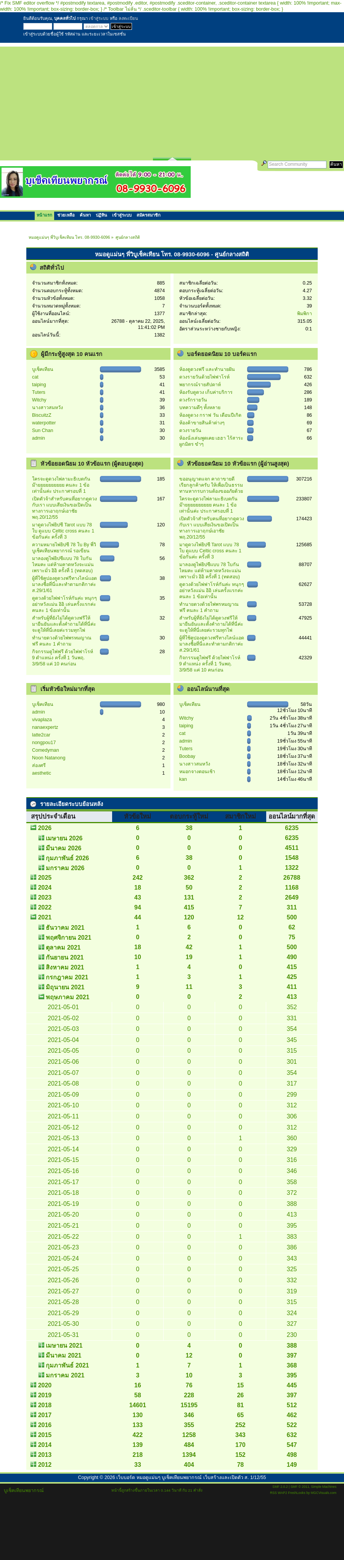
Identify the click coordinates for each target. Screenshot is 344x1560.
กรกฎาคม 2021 (67, 977)
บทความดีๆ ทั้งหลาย (199, 407)
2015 (45, 1435)
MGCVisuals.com (323, 1493)
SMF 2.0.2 (280, 1487)
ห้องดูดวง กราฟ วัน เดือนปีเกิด (210, 415)
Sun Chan (42, 430)
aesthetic (41, 773)
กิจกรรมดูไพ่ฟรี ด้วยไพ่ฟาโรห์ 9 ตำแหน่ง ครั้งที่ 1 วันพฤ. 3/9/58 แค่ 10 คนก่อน (62, 658)
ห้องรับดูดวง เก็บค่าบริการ (206, 392)
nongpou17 (44, 742)
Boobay (187, 756)
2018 (45, 1405)
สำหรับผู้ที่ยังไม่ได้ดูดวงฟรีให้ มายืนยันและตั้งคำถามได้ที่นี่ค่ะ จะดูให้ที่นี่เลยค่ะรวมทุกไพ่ (64, 624)
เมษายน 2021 (64, 1345)
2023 (45, 897)
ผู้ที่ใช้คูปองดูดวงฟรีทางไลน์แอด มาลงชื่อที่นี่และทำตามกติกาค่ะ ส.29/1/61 (64, 584)
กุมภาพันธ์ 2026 (67, 858)
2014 (45, 1445)
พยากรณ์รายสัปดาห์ (200, 384)
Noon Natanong (48, 758)
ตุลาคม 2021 (63, 947)
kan (183, 779)
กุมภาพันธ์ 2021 (67, 1365)
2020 (45, 1385)
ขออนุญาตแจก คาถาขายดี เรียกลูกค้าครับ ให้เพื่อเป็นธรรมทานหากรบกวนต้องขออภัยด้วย (211, 485)
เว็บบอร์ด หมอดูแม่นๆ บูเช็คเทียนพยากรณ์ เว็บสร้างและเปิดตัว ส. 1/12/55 (191, 1477)
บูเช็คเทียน (42, 369)
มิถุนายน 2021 (65, 987)
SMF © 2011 (300, 1487)
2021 (45, 917)
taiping (39, 384)
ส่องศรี (39, 765)
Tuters (38, 392)
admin (38, 438)
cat (35, 377)
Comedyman (45, 750)
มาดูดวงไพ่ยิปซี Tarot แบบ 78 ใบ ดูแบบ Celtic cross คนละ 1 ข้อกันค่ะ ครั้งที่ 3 (63, 531)
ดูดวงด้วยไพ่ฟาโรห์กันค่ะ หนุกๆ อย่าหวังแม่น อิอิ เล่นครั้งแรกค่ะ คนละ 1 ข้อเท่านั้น (64, 604)
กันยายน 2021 (65, 957)
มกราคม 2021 (65, 1375)
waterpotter (44, 423)
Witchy (39, 400)
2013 (45, 1455)
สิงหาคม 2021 (65, 967)
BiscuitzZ (41, 415)
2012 (45, 1464)
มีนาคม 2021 (63, 1355)
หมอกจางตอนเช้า (197, 771)
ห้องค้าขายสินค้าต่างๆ (202, 423)
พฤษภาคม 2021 (67, 997)
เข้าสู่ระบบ (98, 18)
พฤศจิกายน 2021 (68, 937)
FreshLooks (296, 1493)
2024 (45, 887)
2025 (45, 877)
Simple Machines (323, 1487)
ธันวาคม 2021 (65, 927)
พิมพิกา (304, 313)
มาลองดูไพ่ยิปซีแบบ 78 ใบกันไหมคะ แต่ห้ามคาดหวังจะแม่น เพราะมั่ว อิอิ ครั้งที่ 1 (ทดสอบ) (63, 564)
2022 (45, 907)
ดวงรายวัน (190, 430)
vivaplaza (42, 719)
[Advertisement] (172, 100)
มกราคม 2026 (65, 868)
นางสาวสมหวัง (47, 407)
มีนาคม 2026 (63, 848)
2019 (45, 1395)
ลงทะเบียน (128, 18)
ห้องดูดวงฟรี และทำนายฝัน (207, 369)
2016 (45, 1425)
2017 (45, 1415)
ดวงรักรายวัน (193, 400)
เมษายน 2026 (64, 838)
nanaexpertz (45, 727)
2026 (45, 828)
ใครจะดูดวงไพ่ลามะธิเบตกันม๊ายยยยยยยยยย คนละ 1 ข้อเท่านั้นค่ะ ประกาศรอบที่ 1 (61, 485)
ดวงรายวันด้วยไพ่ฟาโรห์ (204, 377)
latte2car (41, 735)
